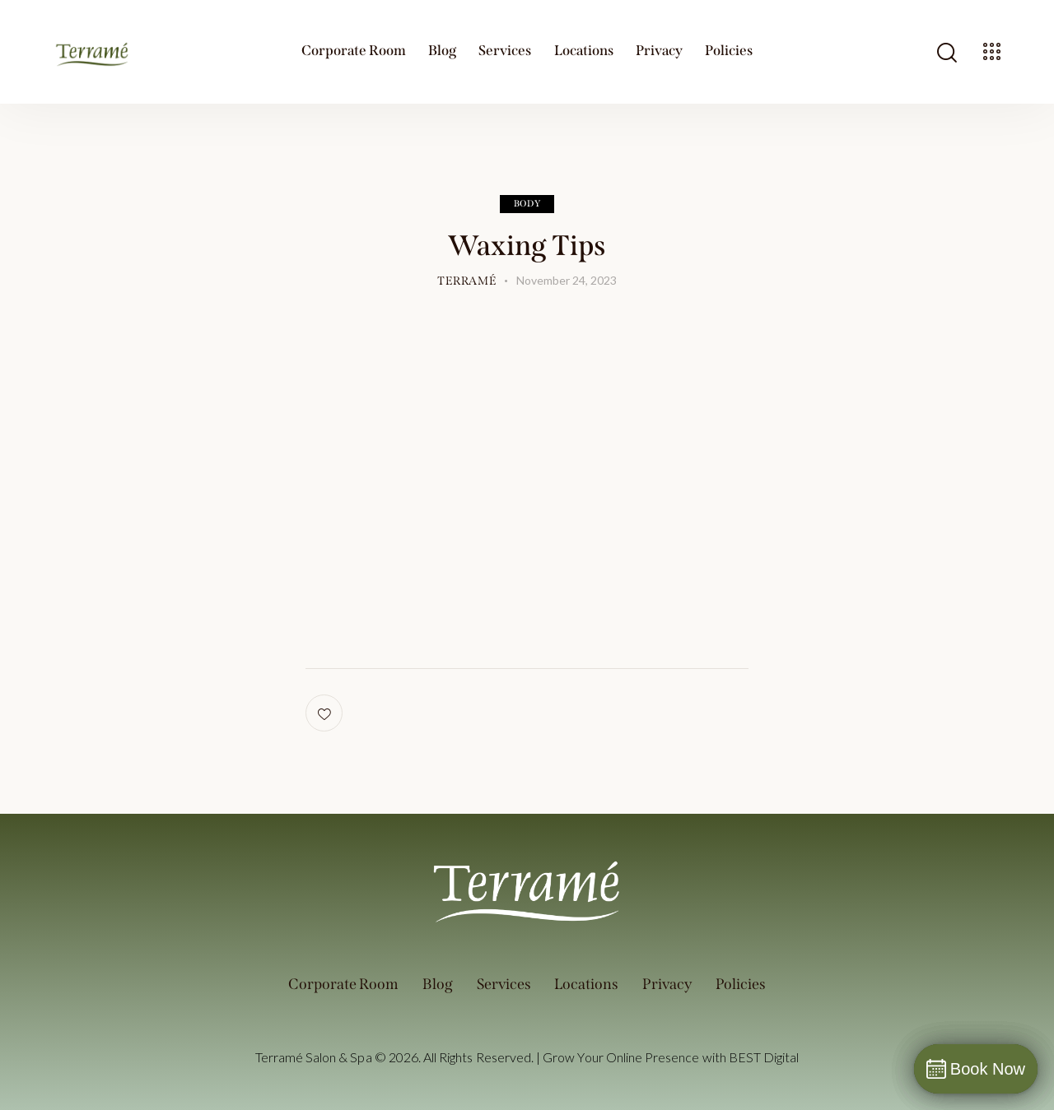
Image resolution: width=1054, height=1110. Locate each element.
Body (527, 203)
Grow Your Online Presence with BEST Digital (671, 1057)
